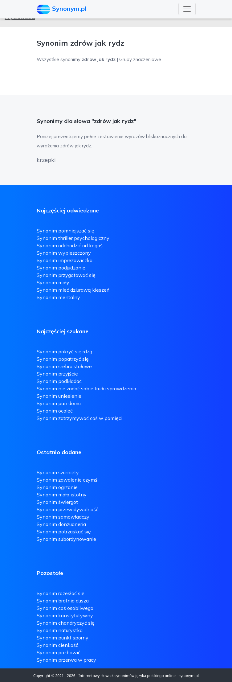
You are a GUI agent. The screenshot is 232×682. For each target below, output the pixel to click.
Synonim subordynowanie (66, 539)
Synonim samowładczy (63, 517)
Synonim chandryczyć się (66, 623)
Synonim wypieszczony (64, 253)
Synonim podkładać (59, 381)
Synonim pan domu (59, 403)
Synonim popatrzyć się (63, 359)
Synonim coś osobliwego (65, 608)
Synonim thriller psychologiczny (73, 238)
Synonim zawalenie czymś (67, 480)
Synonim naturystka (60, 630)
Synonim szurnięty (58, 472)
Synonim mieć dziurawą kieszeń (73, 290)
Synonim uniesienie (59, 396)
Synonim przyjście (57, 374)
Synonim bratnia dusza (63, 601)
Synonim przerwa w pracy (66, 660)
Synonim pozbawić (58, 652)
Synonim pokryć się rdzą (64, 351)
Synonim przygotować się (66, 275)
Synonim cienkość (57, 645)
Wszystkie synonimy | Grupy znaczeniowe (99, 59)
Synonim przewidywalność (67, 509)
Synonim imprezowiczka (64, 260)
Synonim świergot (57, 502)
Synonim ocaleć (55, 411)
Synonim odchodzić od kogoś (70, 245)
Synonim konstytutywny (65, 615)
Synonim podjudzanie (61, 268)
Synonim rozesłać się (60, 593)
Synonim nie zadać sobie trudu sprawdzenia (86, 388)
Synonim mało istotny (62, 494)
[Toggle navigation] (187, 9)
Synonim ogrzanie (57, 487)
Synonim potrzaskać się (64, 531)
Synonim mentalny (58, 297)
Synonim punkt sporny (62, 638)
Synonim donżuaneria (61, 524)
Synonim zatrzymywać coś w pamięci (79, 418)
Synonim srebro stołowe (64, 366)
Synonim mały (53, 282)
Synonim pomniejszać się (65, 231)
